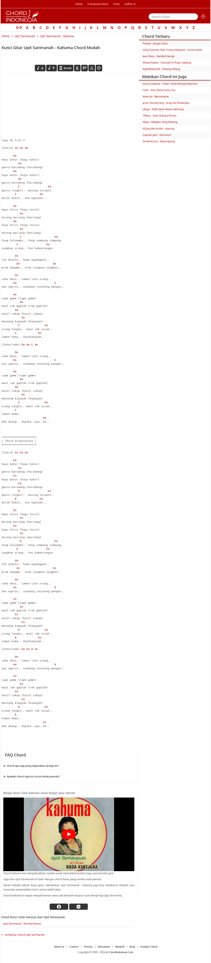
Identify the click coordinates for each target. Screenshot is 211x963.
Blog (132, 946)
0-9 (19, 27)
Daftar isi (130, 4)
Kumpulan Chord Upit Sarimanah (25, 934)
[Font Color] (99, 68)
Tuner (116, 4)
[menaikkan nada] (51, 68)
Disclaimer (104, 946)
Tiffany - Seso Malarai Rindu (159, 115)
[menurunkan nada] (40, 68)
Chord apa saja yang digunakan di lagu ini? (33, 765)
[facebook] (59, 907)
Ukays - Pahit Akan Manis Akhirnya (163, 109)
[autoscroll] (65, 68)
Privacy (88, 946)
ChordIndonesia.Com (121, 952)
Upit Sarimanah (24, 36)
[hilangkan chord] (77, 68)
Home (79, 4)
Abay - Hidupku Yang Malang (160, 122)
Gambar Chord (148, 946)
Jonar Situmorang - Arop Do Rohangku (166, 102)
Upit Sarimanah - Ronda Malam (22, 923)
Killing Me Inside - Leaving (158, 128)
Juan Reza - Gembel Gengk (159, 56)
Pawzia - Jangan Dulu (155, 43)
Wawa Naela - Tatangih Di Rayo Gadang (167, 62)
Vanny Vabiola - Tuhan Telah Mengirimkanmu (170, 83)
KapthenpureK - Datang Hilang (161, 69)
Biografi (119, 946)
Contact (74, 946)
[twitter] (78, 907)
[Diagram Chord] (84, 68)
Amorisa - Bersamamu (156, 96)
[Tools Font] (91, 68)
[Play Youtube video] (68, 834)
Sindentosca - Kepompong (159, 141)
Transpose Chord (97, 4)
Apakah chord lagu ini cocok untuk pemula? (33, 776)
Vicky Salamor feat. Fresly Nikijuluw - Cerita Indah (172, 49)
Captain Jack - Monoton (157, 134)
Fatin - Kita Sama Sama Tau (159, 90)
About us (59, 946)
